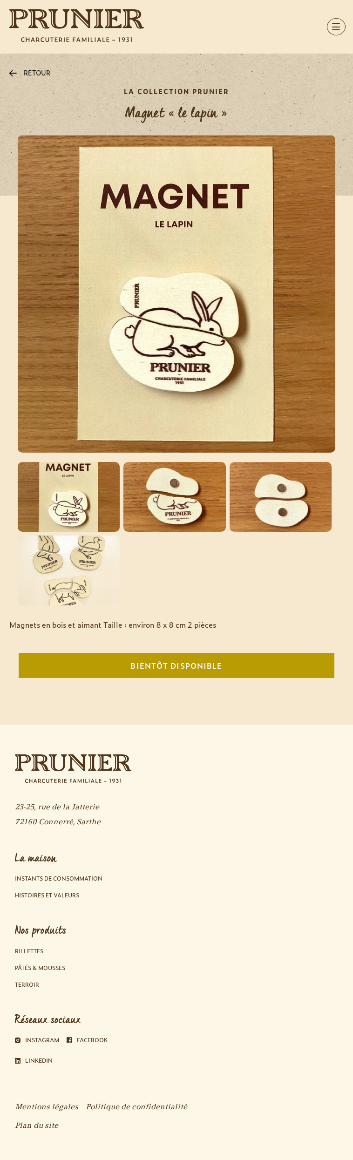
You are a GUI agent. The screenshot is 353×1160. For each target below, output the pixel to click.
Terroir (27, 985)
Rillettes (29, 951)
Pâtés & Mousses (40, 968)
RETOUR (29, 72)
